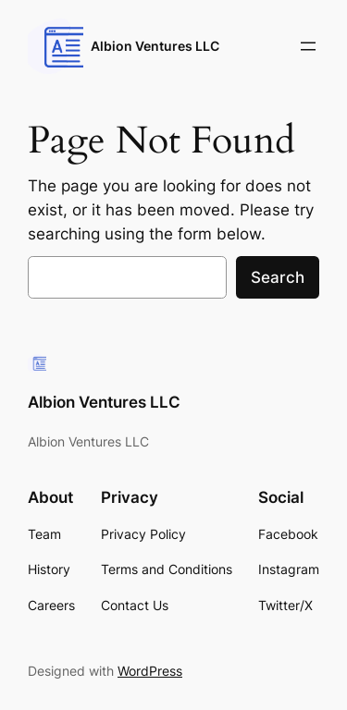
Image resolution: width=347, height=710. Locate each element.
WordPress (150, 671)
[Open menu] (308, 46)
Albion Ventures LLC (155, 46)
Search (277, 277)
